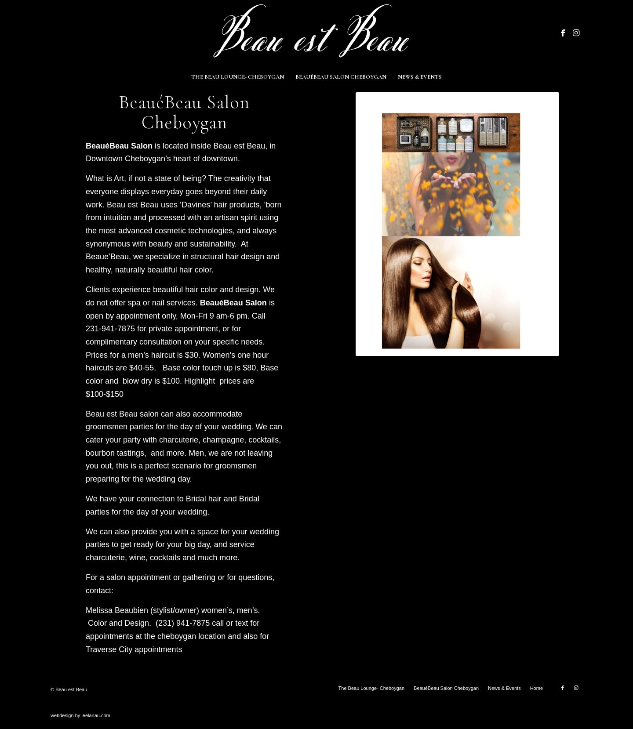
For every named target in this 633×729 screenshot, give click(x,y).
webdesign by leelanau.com (80, 715)
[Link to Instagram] (575, 33)
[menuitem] (238, 77)
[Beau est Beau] (316, 33)
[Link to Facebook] (562, 33)
